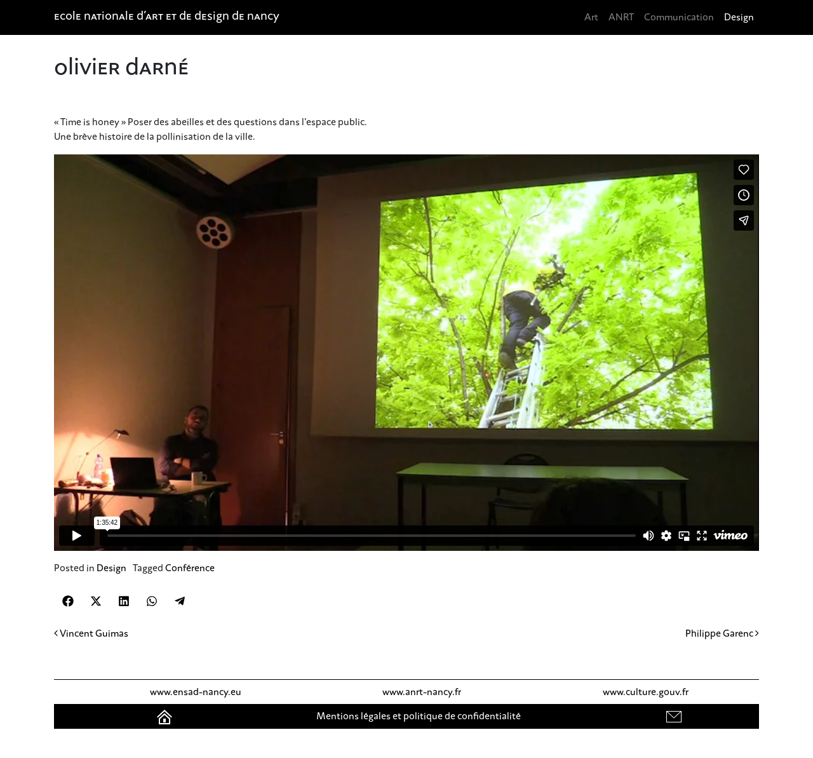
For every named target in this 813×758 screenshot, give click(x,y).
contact (675, 716)
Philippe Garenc (722, 633)
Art (591, 17)
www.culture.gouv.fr (646, 692)
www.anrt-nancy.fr (421, 692)
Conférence (190, 568)
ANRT (621, 17)
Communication (679, 17)
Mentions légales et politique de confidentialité (418, 716)
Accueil (166, 716)
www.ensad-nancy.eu (195, 692)
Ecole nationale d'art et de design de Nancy (166, 17)
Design (739, 17)
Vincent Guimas (91, 633)
